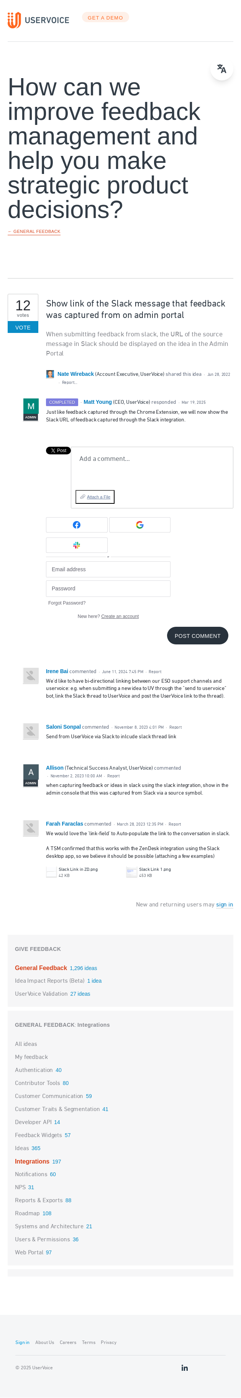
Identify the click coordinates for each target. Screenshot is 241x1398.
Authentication (34, 1071)
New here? (108, 617)
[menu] (221, 68)
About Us (44, 1343)
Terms (88, 1343)
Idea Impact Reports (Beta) (50, 981)
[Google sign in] (140, 525)
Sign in (22, 1343)
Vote (23, 328)
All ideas (26, 1045)
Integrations (93, 1025)
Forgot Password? (66, 603)
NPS (20, 1188)
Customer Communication (49, 1097)
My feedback (31, 1058)
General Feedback (42, 968)
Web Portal (29, 1253)
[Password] (108, 589)
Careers (68, 1343)
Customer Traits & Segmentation (57, 1110)
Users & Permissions (42, 1240)
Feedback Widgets (38, 1136)
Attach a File (98, 497)
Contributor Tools (37, 1084)
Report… (69, 383)
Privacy (108, 1343)
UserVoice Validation (42, 995)
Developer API (33, 1123)
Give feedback (38, 949)
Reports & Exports (39, 1201)
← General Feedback (34, 232)
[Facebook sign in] (77, 525)
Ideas (22, 1149)
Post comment (198, 636)
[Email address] (108, 570)
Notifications (31, 1175)
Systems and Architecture (49, 1227)
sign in (224, 905)
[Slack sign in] (77, 545)
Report (155, 672)
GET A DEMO (105, 18)
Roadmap (27, 1214)
